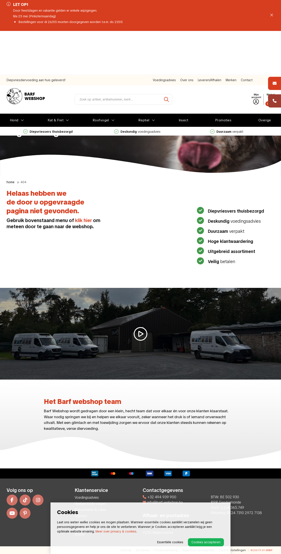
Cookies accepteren (205, 542)
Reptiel (144, 76)
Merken (231, 36)
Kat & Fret (56, 76)
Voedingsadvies (164, 36)
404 (23, 182)
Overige (264, 76)
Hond (14, 76)
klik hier (83, 220)
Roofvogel (101, 76)
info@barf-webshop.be (163, 502)
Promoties (223, 76)
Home (10, 182)
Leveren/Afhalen (209, 36)
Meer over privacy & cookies (115, 531)
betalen (221, 261)
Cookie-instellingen (232, 550)
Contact (246, 36)
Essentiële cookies (170, 542)
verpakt (226, 87)
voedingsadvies (137, 87)
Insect (183, 76)
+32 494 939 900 (159, 497)
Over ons (186, 36)
